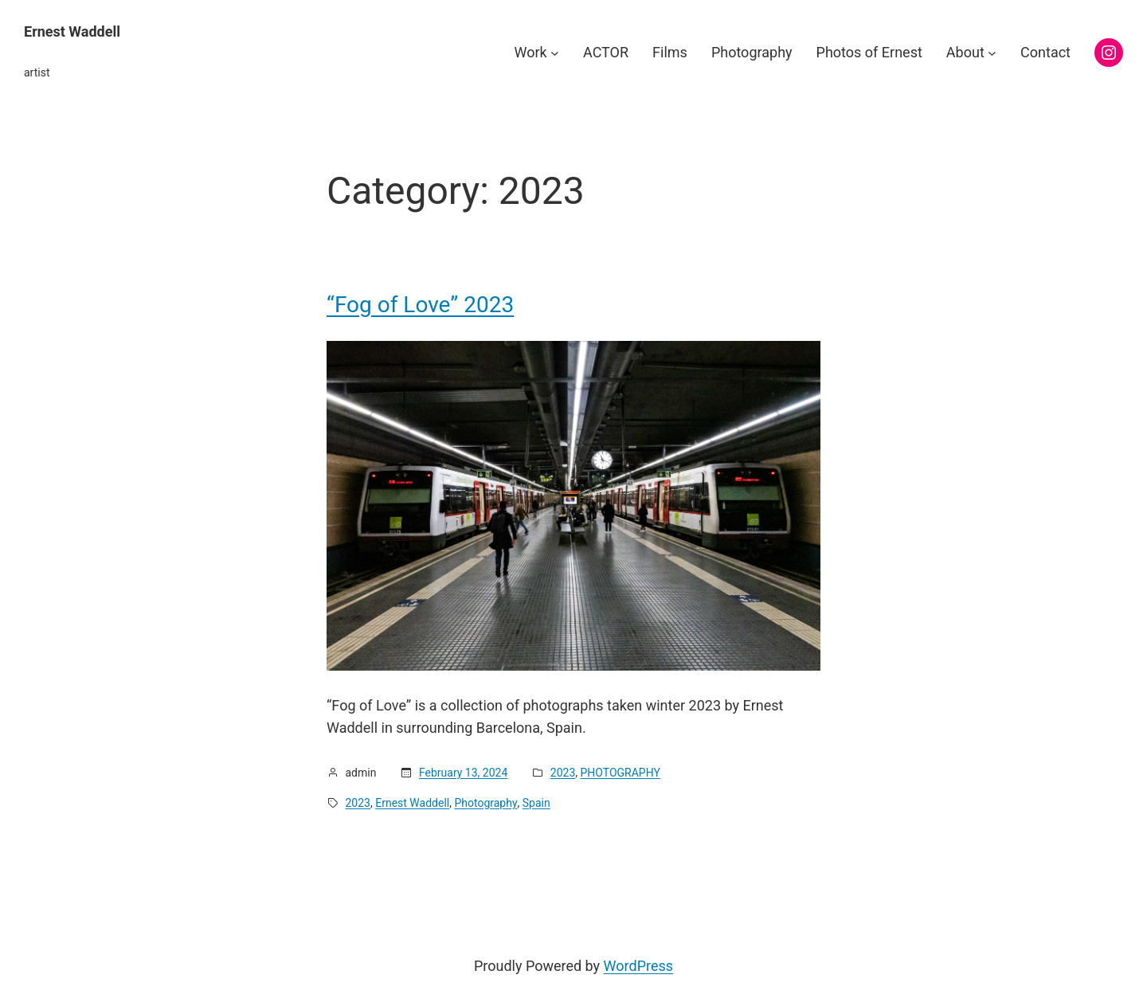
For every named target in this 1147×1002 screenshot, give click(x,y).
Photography (485, 803)
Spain (536, 803)
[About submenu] (992, 53)
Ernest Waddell (72, 31)
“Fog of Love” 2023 (420, 305)
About (965, 52)
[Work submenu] (554, 53)
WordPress (638, 965)
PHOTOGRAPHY (620, 772)
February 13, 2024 (463, 772)
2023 (562, 772)
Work (531, 52)
